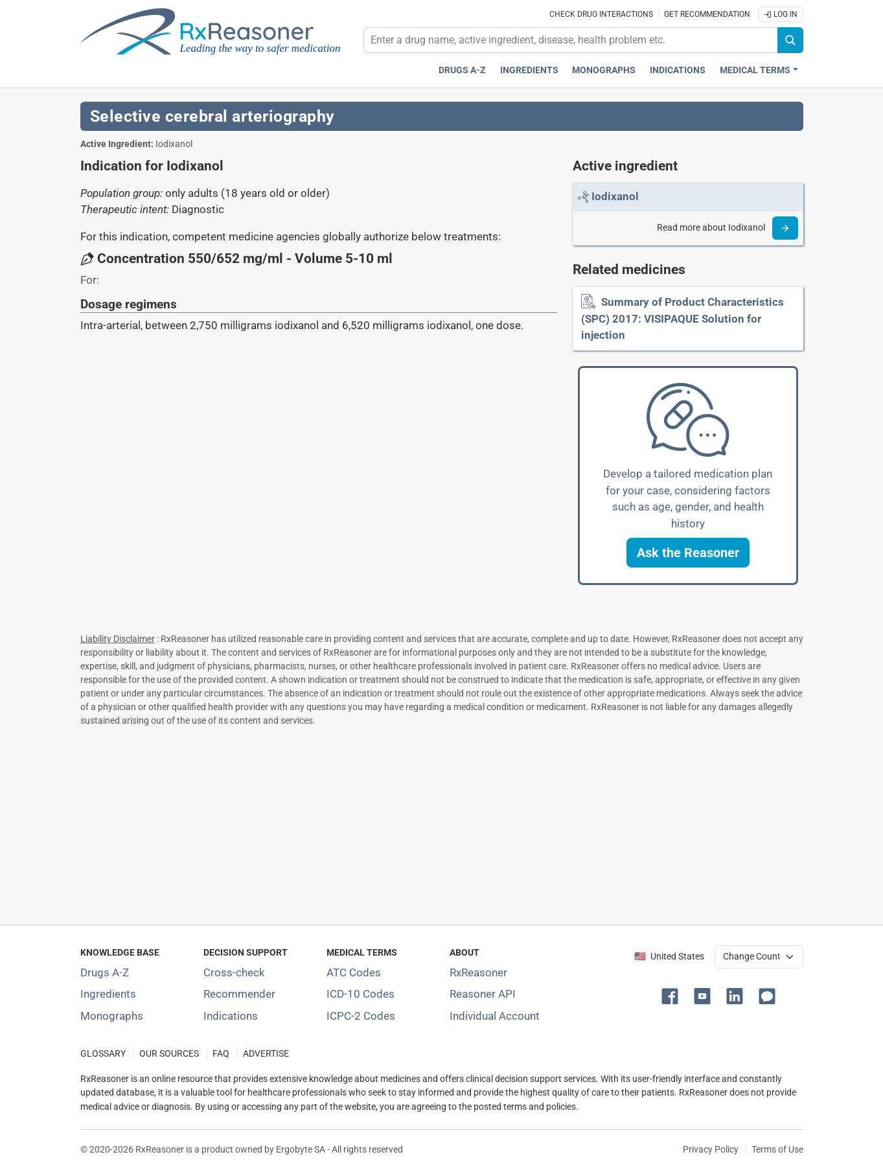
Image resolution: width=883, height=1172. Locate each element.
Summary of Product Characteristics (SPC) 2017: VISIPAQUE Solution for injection (682, 318)
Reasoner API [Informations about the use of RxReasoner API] (483, 993)
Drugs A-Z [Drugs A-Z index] (462, 70)
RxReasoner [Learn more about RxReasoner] (478, 972)
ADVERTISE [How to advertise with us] (266, 1053)
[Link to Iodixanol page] (615, 196)
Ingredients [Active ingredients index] (529, 70)
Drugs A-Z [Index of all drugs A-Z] (104, 972)
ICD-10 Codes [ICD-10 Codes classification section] (361, 993)
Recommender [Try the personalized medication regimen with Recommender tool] (239, 993)
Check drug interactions (601, 14)
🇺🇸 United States (669, 956)
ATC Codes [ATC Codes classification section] (354, 972)
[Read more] (785, 228)
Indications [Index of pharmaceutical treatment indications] (230, 1015)
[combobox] (570, 40)
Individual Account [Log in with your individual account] (495, 1015)
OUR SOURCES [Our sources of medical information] (169, 1053)
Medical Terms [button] (755, 70)
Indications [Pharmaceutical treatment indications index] (677, 70)
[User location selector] (759, 957)
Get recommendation (707, 14)
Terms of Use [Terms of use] (777, 1149)
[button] (688, 553)
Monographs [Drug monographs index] (604, 70)
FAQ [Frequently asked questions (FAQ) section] (220, 1053)
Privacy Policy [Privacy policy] (711, 1149)
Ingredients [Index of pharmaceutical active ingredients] (108, 993)
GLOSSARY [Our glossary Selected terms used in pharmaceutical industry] (103, 1053)
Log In (780, 14)
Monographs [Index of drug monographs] (111, 1015)
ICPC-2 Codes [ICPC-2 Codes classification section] (361, 1015)
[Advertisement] (441, 822)
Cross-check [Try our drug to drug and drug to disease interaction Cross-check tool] (234, 972)
